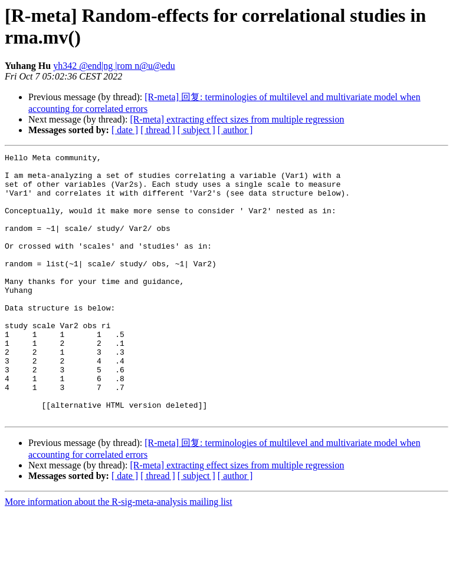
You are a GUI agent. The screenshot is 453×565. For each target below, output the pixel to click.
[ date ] (124, 130)
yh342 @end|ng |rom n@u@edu (114, 66)
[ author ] (235, 130)
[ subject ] (196, 130)
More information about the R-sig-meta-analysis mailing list (118, 555)
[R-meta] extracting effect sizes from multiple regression (237, 119)
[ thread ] (157, 130)
